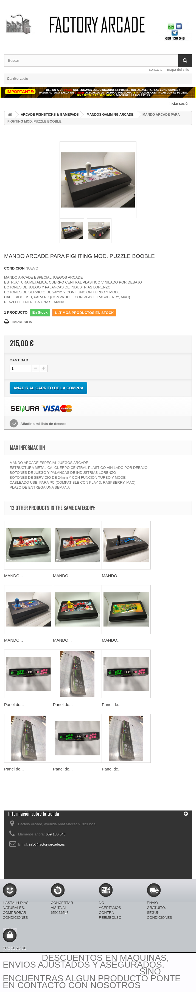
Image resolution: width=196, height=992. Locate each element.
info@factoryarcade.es (47, 844)
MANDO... (13, 575)
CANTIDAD (19, 360)
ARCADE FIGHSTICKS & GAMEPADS (50, 115)
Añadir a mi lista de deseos (42, 424)
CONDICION (14, 268)
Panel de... (14, 704)
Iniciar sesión (179, 103)
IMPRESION (22, 322)
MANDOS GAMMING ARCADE (110, 115)
